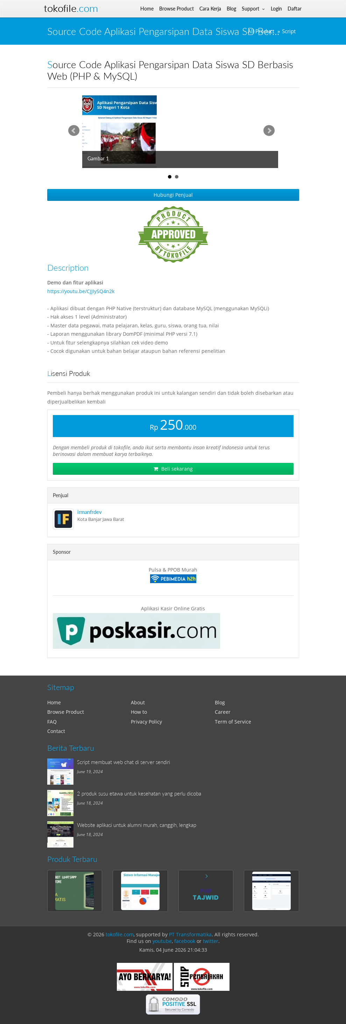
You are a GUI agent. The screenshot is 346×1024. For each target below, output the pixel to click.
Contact (56, 731)
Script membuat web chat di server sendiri (123, 762)
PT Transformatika (190, 934)
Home (54, 702)
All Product (261, 31)
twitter (210, 941)
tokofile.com (120, 934)
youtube (162, 941)
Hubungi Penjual (173, 194)
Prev (73, 130)
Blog (220, 702)
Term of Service (233, 721)
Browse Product (65, 712)
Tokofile (71, 8)
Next (269, 130)
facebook (184, 941)
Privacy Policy (146, 721)
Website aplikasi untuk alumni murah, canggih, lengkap (136, 825)
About (138, 702)
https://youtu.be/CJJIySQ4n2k (80, 291)
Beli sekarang (173, 468)
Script (289, 31)
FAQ (52, 721)
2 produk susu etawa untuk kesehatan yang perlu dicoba (139, 793)
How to (139, 712)
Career (223, 712)
